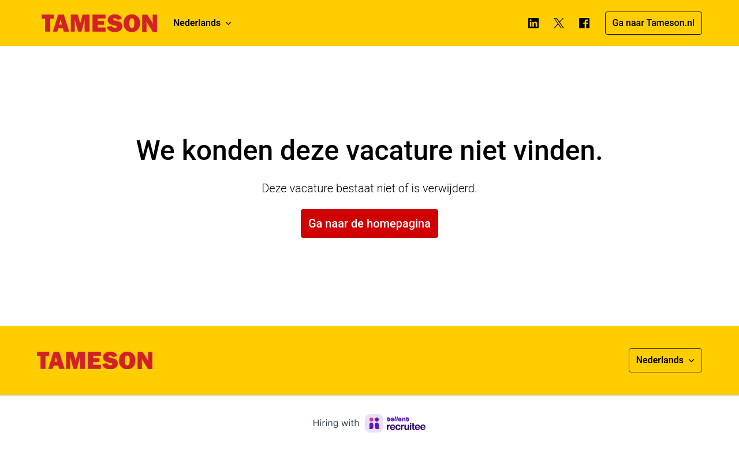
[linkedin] (533, 23)
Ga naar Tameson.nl (654, 22)
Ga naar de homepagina (369, 223)
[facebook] (584, 23)
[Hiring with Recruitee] (369, 423)
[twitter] (558, 23)
